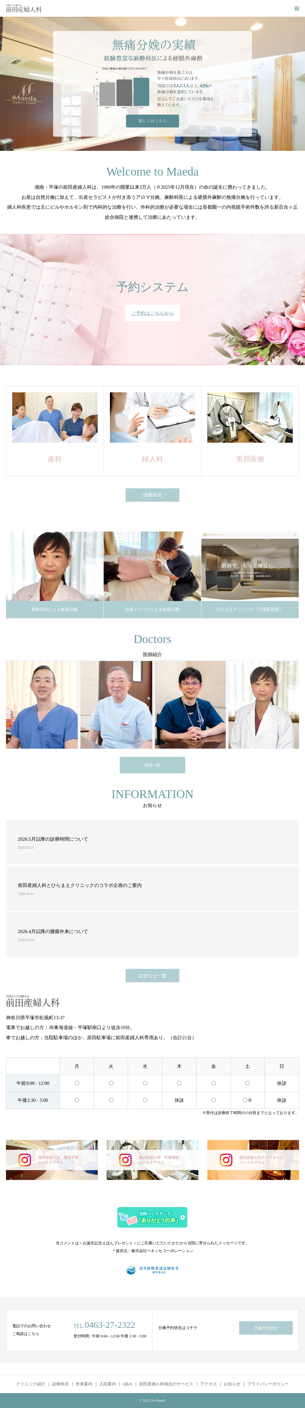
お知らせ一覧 (152, 975)
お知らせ (232, 1384)
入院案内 (107, 1384)
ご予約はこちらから (152, 313)
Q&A (127, 1384)
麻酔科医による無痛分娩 (54, 609)
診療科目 (152, 495)
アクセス (208, 1384)
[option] (152, 84)
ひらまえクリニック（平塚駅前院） (250, 609)
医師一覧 (152, 765)
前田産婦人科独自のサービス (166, 1384)
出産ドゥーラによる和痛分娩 (152, 609)
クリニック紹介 (30, 1384)
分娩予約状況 (266, 1328)
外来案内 (84, 1384)
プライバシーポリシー (268, 1384)
